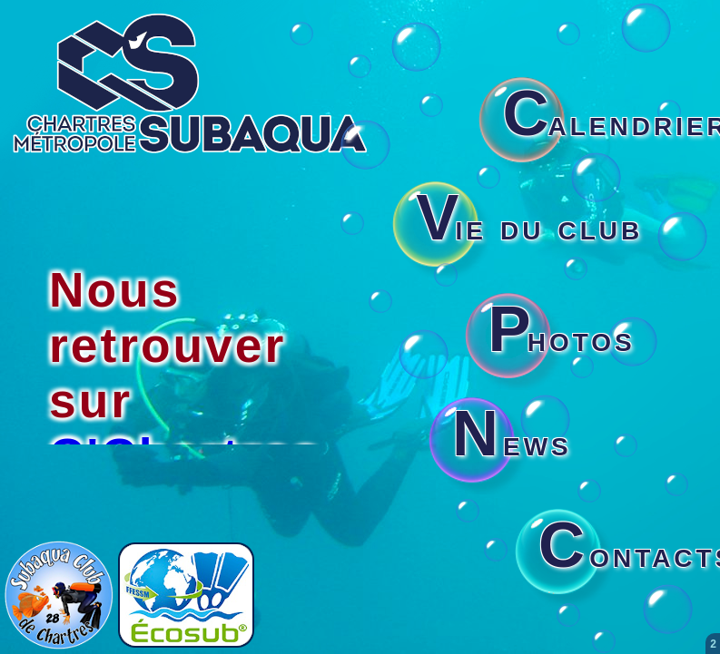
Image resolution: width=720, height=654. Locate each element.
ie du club (529, 227)
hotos (562, 338)
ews (512, 443)
